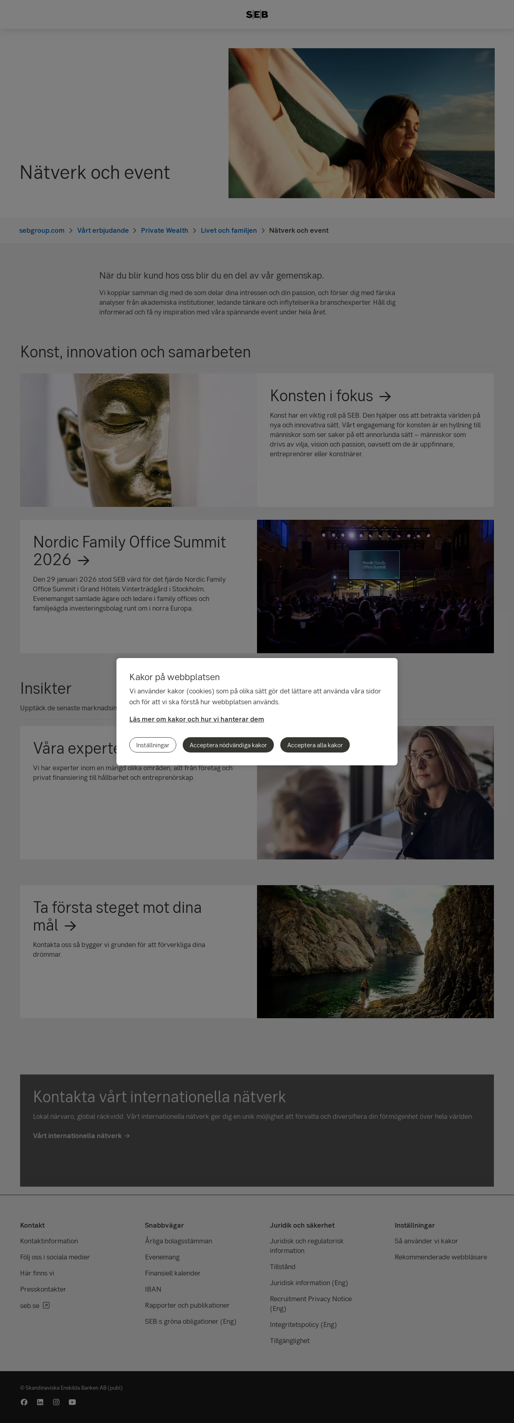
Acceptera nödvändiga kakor (228, 745)
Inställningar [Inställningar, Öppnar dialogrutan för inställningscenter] (152, 745)
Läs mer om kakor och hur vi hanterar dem (196, 719)
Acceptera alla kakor (315, 745)
